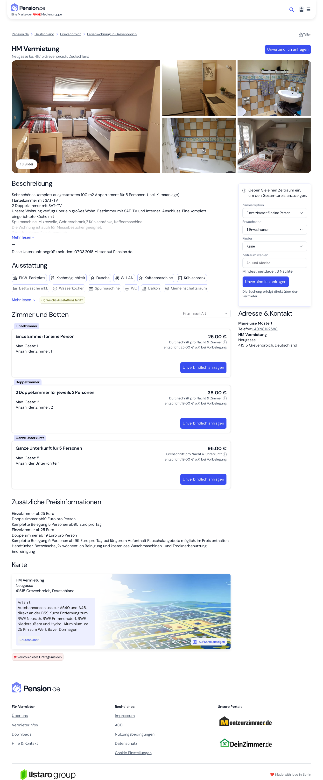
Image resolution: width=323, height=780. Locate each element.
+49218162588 (265, 329)
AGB (119, 725)
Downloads (21, 734)
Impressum (125, 715)
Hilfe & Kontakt (25, 743)
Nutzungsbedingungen (134, 734)
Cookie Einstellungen (133, 752)
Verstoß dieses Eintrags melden (38, 657)
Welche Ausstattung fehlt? (62, 300)
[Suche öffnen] (292, 9)
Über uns (20, 715)
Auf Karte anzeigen (209, 642)
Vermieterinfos (25, 725)
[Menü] (304, 9)
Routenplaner (29, 640)
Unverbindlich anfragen (288, 49)
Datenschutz (126, 743)
